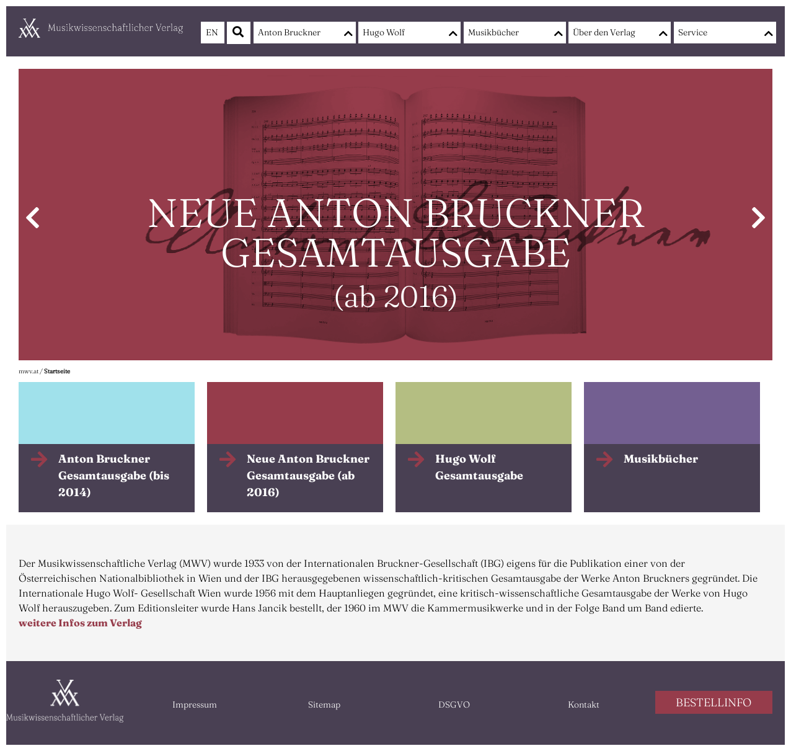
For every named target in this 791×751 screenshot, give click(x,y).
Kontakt (583, 704)
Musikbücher (493, 32)
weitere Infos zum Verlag (80, 622)
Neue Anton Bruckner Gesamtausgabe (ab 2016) (308, 475)
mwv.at (28, 371)
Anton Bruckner (289, 32)
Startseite (57, 371)
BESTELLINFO (713, 702)
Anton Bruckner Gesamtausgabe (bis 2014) (113, 475)
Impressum (194, 704)
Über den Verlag (604, 32)
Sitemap (324, 704)
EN (212, 32)
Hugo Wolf (384, 32)
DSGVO (454, 704)
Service (692, 32)
